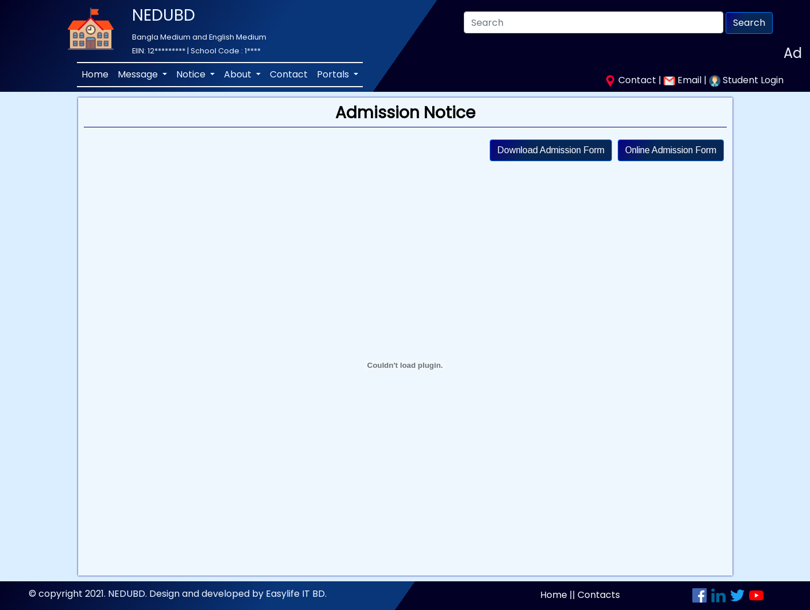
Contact (289, 74)
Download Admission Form (550, 150)
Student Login (746, 80)
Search (749, 22)
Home (95, 74)
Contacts (599, 594)
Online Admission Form (670, 150)
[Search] (593, 22)
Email (684, 80)
